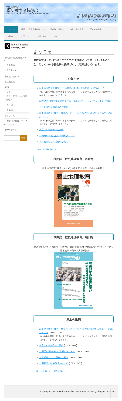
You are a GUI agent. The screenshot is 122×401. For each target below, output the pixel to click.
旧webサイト (11, 129)
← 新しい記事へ (42, 371)
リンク (8, 92)
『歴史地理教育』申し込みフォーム (15, 122)
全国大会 (25, 36)
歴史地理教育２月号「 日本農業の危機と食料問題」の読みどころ (72, 88)
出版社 (10, 110)
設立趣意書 (10, 81)
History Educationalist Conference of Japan (27, 13)
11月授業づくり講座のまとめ (53, 363)
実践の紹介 (42, 36)
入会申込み (12, 70)
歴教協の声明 (95, 29)
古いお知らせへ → (47, 149)
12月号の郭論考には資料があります (57, 135)
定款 (7, 87)
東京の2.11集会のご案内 (51, 129)
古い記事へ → (61, 371)
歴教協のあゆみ (12, 76)
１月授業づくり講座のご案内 (53, 141)
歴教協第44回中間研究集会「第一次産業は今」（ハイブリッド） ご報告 (75, 101)
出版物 (10, 36)
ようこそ (11, 29)
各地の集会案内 (77, 29)
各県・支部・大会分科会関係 (16, 97)
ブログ (56, 36)
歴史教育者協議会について (15, 59)
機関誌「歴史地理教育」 (31, 29)
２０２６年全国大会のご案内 (53, 107)
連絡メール (10, 116)
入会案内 (11, 65)
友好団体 (11, 104)
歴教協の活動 (56, 29)
